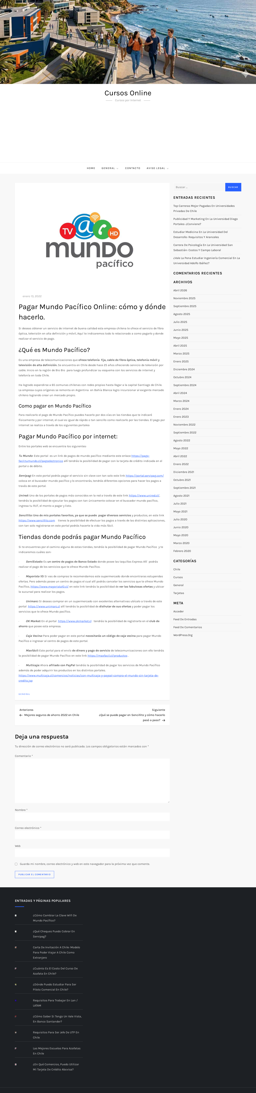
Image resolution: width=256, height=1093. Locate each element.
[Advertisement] (128, 135)
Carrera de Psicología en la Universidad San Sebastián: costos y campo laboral (203, 247)
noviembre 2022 (184, 424)
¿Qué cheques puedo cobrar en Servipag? (54, 934)
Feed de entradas (185, 619)
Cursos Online (128, 93)
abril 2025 (180, 345)
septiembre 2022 (184, 432)
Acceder (178, 611)
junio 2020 (180, 527)
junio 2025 (180, 330)
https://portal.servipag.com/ (145, 475)
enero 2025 (181, 361)
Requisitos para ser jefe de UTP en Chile (56, 1035)
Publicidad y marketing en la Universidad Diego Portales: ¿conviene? (205, 221)
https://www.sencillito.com (37, 520)
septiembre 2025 (184, 306)
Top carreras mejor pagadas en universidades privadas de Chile (204, 208)
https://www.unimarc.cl (44, 606)
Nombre (21, 810)
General (110, 168)
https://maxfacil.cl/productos (107, 655)
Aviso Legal (158, 168)
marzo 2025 (181, 353)
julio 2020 (180, 519)
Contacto (132, 168)
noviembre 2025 (184, 298)
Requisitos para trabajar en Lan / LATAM (55, 1003)
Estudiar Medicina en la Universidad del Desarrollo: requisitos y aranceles (200, 234)
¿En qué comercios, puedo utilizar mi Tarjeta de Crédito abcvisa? (56, 1067)
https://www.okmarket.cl (74, 621)
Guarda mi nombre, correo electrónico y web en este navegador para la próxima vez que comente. (85, 864)
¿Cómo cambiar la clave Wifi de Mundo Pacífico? (55, 918)
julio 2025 (180, 322)
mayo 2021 (180, 511)
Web (17, 846)
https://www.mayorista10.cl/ (50, 586)
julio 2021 (179, 503)
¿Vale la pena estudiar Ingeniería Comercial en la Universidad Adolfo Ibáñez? (206, 260)
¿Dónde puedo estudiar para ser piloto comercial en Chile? (54, 987)
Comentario (24, 756)
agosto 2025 (181, 314)
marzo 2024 (181, 401)
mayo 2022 (180, 448)
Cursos (178, 577)
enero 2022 (181, 464)
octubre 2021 (182, 480)
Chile (176, 569)
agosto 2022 (181, 440)
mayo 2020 (180, 535)
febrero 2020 (182, 551)
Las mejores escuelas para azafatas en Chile (56, 1051)
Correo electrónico (28, 828)
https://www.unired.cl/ (144, 495)
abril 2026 (180, 290)
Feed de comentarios (187, 627)
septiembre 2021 (184, 487)
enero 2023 (181, 416)
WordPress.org (183, 635)
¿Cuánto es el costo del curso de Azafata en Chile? (55, 971)
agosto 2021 (181, 495)
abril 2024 (180, 393)
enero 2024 (181, 408)
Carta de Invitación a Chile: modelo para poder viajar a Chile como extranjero (56, 952)
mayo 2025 (180, 337)
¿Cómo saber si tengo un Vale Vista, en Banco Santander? (57, 1019)
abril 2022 (180, 456)
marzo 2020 (181, 543)
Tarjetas (178, 593)
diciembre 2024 (184, 369)
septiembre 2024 (184, 385)
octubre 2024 (182, 377)
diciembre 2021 (183, 472)
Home (91, 168)
